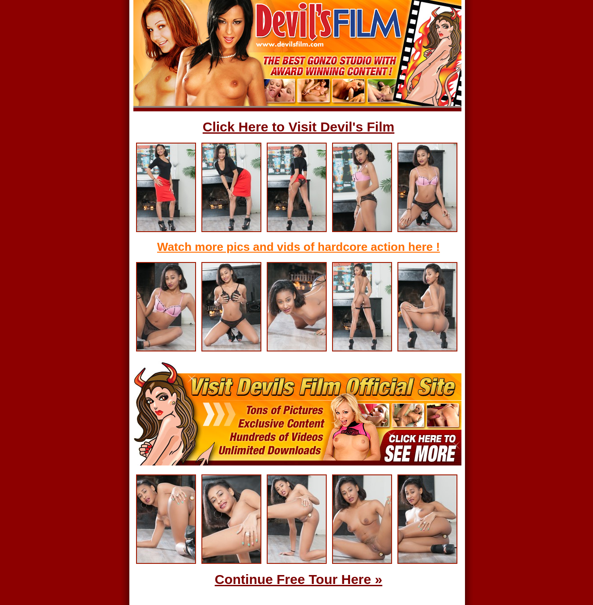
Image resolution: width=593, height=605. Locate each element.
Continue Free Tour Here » (299, 579)
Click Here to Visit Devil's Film (298, 126)
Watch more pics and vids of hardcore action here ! (298, 247)
